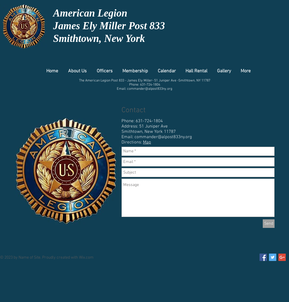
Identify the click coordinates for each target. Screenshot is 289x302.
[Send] (269, 223)
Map (147, 142)
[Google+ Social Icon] (282, 257)
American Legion (90, 13)
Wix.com (86, 257)
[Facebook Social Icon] (263, 257)
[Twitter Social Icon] (272, 257)
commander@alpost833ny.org (149, 89)
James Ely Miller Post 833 (109, 26)
